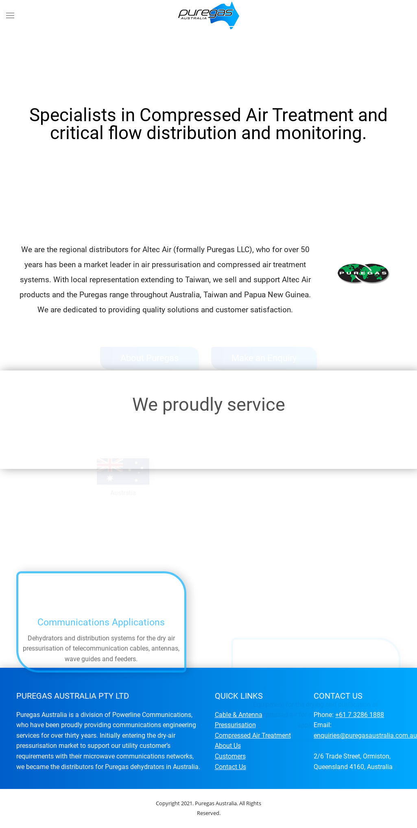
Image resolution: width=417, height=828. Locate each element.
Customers (230, 756)
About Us (228, 746)
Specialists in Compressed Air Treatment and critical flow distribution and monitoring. (181, 211)
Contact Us (230, 767)
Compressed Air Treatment (253, 735)
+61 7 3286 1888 (359, 715)
